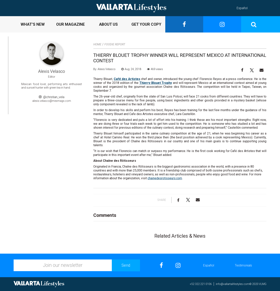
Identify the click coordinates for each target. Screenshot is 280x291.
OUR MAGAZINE (70, 24)
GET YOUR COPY (146, 24)
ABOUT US (108, 24)
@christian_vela (51, 97)
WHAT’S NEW (33, 24)
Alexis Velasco (51, 71)
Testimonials (243, 265)
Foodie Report (114, 44)
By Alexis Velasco (104, 69)
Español (242, 8)
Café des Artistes (127, 79)
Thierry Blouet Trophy (155, 83)
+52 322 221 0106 (201, 284)
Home (97, 44)
